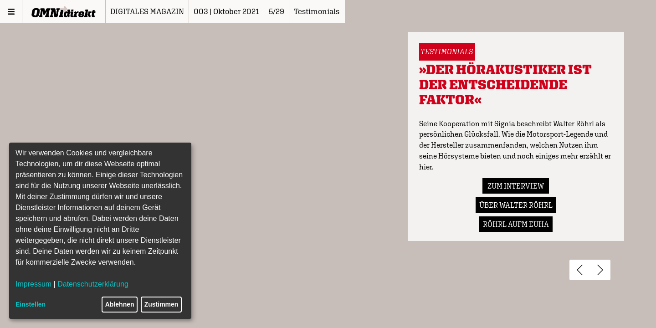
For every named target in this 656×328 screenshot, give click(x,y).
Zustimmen (161, 304)
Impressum (33, 284)
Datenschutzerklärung (92, 284)
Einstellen (30, 304)
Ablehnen (119, 304)
